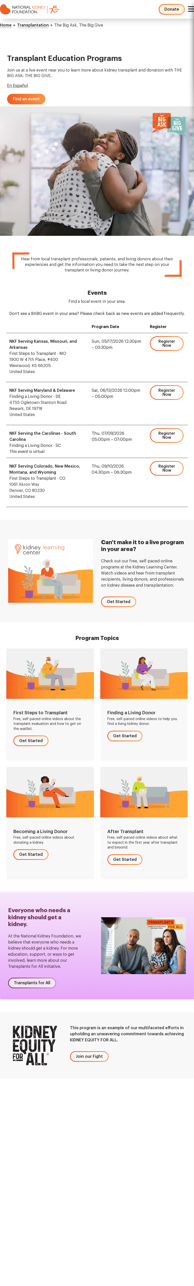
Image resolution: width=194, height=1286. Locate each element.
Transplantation (33, 25)
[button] (26, 99)
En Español (17, 86)
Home (6, 25)
